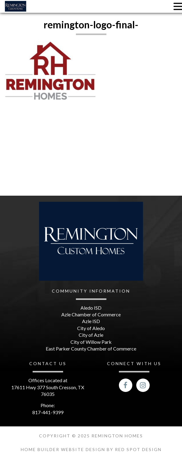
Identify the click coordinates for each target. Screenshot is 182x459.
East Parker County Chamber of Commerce (91, 348)
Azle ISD (91, 321)
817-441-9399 (47, 412)
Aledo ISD (91, 308)
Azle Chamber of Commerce (91, 314)
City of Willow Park (91, 342)
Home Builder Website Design (64, 449)
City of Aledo (91, 328)
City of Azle (91, 335)
